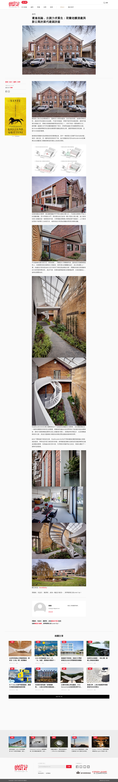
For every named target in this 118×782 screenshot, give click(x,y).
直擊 (45, 7)
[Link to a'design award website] (99, 772)
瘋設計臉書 (38, 623)
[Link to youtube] (84, 766)
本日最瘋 (24, 7)
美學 (19, 82)
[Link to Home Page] (14, 5)
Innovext (107, 780)
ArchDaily (43, 587)
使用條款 (48, 773)
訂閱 (24, 2)
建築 (6, 82)
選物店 (62, 7)
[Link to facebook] (77, 766)
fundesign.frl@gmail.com (54, 608)
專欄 (38, 7)
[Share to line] (9, 92)
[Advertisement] (15, 164)
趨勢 (32, 7)
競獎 (51, 7)
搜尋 (105, 3)
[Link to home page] (21, 768)
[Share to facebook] (6, 92)
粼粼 (11, 87)
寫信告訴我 (41, 773)
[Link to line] (81, 766)
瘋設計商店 (54, 621)
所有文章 (51, 611)
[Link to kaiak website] (83, 772)
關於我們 (71, 7)
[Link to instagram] (88, 766)
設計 (10, 82)
